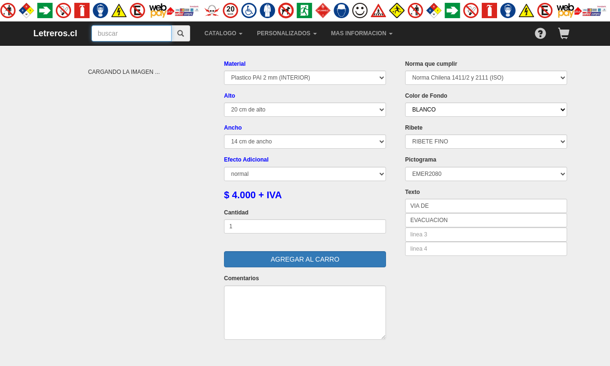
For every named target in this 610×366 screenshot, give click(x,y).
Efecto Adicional (246, 159)
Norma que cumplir (431, 64)
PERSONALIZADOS (286, 33)
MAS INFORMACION (362, 33)
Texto (412, 192)
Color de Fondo (426, 95)
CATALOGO (223, 33)
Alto (229, 95)
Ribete (414, 127)
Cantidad (236, 212)
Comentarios (241, 278)
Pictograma (420, 159)
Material (234, 64)
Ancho (233, 127)
